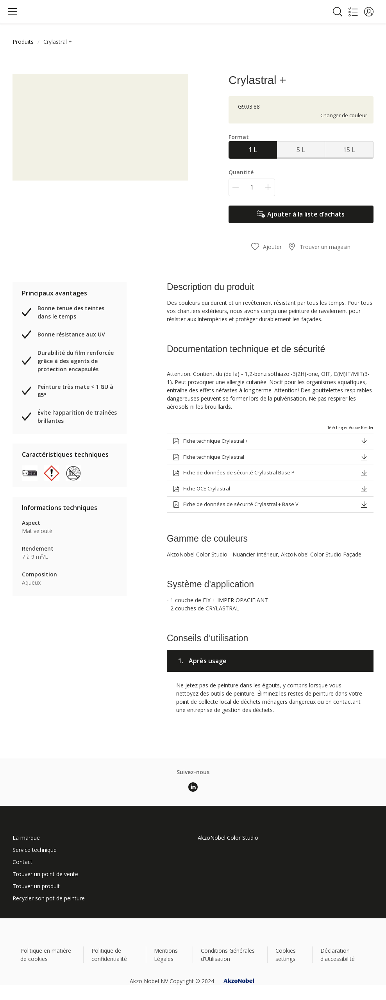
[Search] (337, 11)
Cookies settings (285, 954)
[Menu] (12, 12)
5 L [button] (301, 149)
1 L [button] (252, 149)
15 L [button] (349, 149)
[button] (368, 11)
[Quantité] (252, 187)
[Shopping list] (353, 11)
